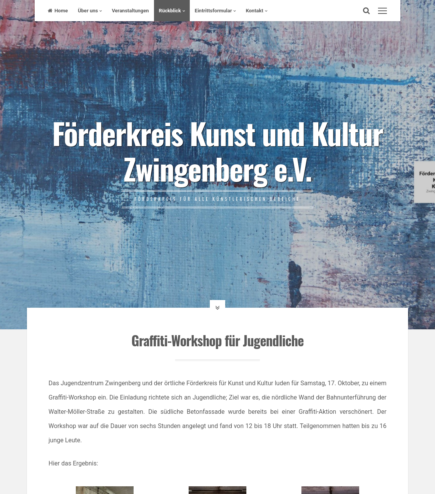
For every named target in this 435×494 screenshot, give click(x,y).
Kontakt (254, 10)
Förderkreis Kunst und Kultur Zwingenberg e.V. (217, 150)
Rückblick (170, 10)
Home (58, 10)
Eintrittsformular (213, 10)
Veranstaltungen (130, 10)
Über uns (88, 10)
